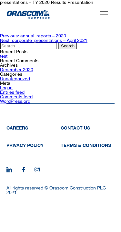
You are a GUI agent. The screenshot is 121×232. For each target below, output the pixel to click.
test (3, 56)
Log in (6, 87)
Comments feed (16, 96)
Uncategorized (15, 78)
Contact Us (75, 127)
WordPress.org (15, 101)
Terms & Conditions (86, 145)
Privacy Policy (25, 145)
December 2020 (16, 69)
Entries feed (12, 92)
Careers (17, 127)
